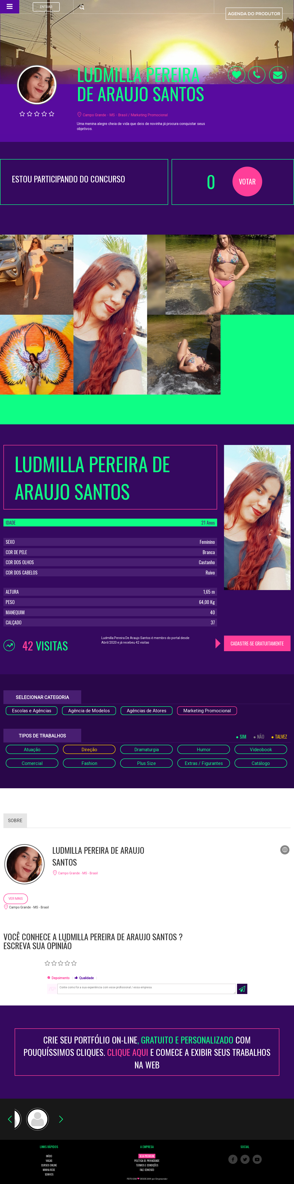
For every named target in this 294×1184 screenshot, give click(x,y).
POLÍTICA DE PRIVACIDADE (146, 1160)
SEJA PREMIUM (147, 1156)
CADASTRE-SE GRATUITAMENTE (257, 643)
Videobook (261, 749)
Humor (204, 749)
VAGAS (49, 1160)
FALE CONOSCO (147, 1170)
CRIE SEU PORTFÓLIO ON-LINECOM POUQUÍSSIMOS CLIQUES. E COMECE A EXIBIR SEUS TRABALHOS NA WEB (147, 1052)
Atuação (32, 749)
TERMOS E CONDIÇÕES (147, 1165)
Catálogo (261, 763)
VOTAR (247, 181)
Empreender (161, 1179)
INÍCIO (49, 1156)
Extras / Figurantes (204, 763)
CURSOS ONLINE (49, 1165)
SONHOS (49, 1174)
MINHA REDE (49, 1170)
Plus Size (146, 763)
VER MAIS (15, 898)
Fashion (89, 763)
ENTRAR (46, 7)
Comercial (32, 763)
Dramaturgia (146, 749)
